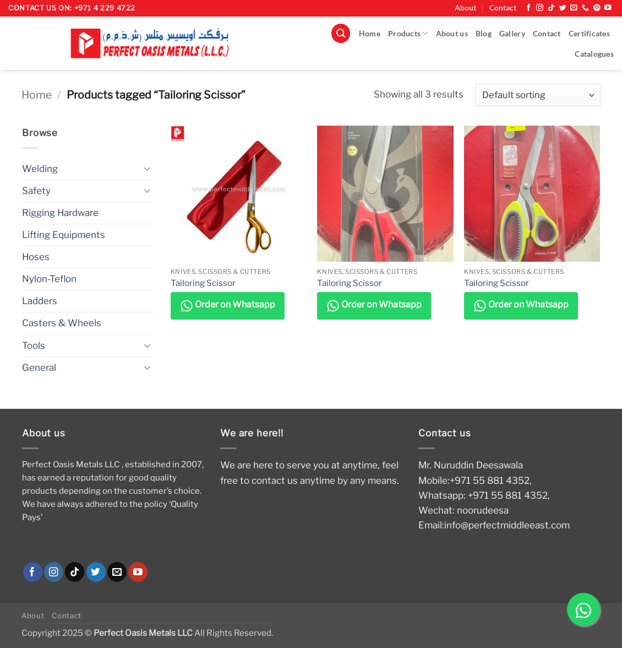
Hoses (36, 256)
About (465, 7)
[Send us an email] (573, 8)
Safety (36, 190)
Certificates (589, 33)
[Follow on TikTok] (551, 8)
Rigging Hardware (60, 212)
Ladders (39, 300)
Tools (33, 345)
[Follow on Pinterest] (597, 8)
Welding (40, 168)
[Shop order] (538, 95)
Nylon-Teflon (49, 278)
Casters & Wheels (61, 322)
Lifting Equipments (63, 234)
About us (452, 33)
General (39, 367)
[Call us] (585, 8)
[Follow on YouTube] (608, 8)
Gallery (512, 33)
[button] (340, 33)
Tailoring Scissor (203, 283)
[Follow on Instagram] (539, 8)
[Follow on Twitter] (562, 8)
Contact (502, 7)
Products (408, 33)
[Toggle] (147, 168)
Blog (484, 33)
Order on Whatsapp (227, 305)
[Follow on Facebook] (528, 8)
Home (369, 33)
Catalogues (594, 54)
